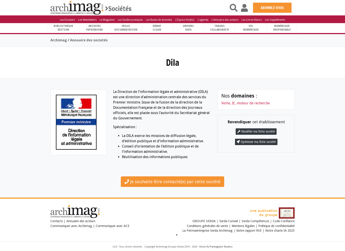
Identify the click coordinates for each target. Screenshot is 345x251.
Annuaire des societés (89, 40)
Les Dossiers (67, 19)
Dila (172, 62)
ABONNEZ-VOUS (272, 7)
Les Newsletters (87, 19)
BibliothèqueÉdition (63, 27)
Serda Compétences (255, 221)
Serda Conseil (228, 221)
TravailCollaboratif (219, 27)
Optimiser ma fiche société (256, 142)
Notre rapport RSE (249, 230)
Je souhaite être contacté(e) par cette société (172, 181)
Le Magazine (107, 19)
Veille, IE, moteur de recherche (245, 103)
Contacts (56, 221)
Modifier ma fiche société (256, 131)
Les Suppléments (275, 19)
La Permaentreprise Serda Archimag (207, 230)
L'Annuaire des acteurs (225, 19)
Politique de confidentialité (276, 226)
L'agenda (203, 19)
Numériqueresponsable (282, 27)
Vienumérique (251, 27)
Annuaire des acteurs (80, 221)
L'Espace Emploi (185, 19)
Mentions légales (243, 226)
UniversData (188, 27)
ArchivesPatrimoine (94, 27)
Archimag (58, 40)
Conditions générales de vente (207, 226)
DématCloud (157, 27)
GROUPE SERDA (205, 221)
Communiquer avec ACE (112, 226)
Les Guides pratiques (130, 19)
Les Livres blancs (252, 19)
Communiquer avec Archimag (71, 226)
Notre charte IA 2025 (280, 230)
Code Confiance (284, 221)
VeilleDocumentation (125, 27)
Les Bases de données (159, 19)
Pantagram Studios (221, 246)
